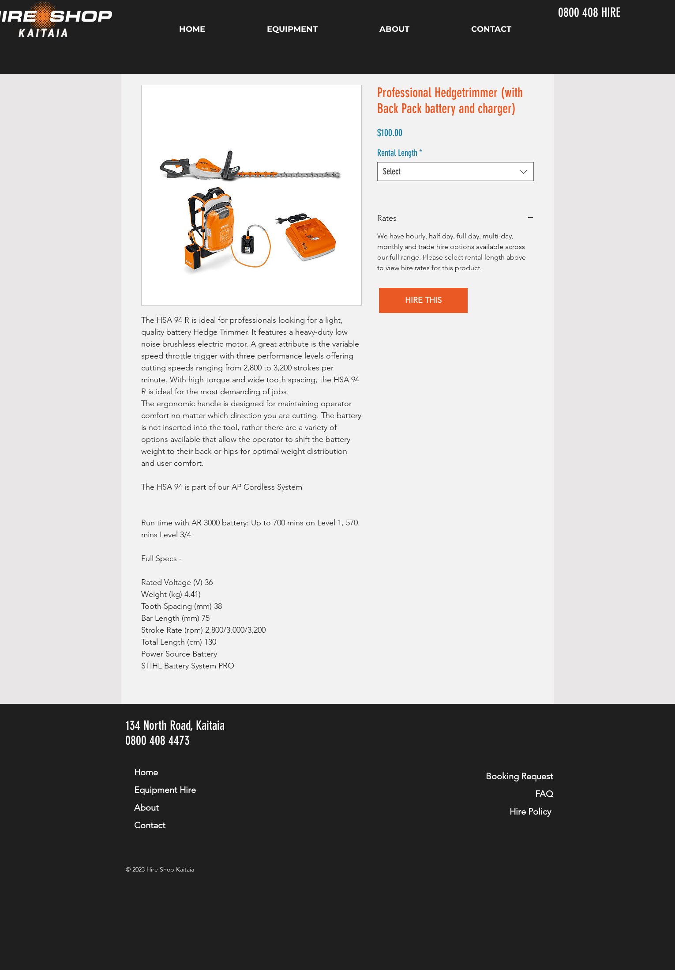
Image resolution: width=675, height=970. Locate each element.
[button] (423, 300)
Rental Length (399, 152)
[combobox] (455, 171)
